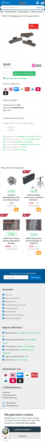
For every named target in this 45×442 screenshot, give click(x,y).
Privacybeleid (8, 312)
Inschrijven (35, 277)
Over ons (7, 295)
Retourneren (8, 301)
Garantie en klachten (11, 318)
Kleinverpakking (23, 11)
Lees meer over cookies (26, 423)
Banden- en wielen (36, 11)
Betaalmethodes (10, 308)
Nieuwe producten (10, 298)
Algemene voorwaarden (13, 315)
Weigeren (23, 436)
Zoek (39, 8)
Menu (6, 2)
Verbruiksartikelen (10, 11)
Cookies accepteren (22, 429)
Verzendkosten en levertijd (14, 305)
